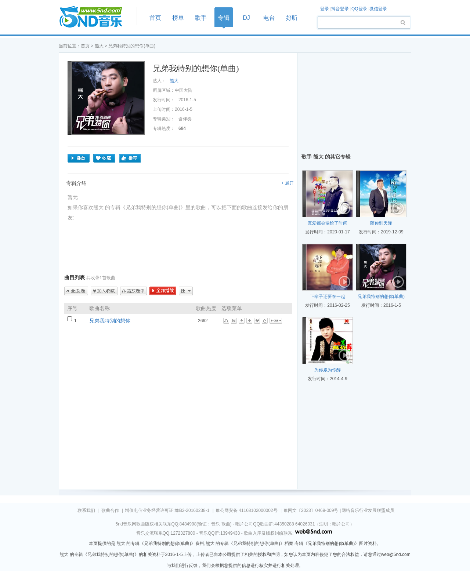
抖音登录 (340, 8)
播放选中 (133, 291)
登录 (324, 8)
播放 (79, 158)
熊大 (100, 45)
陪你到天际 (381, 223)
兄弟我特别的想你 (109, 321)
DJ (246, 18)
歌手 (201, 18)
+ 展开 (287, 183)
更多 (186, 291)
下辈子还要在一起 (327, 296)
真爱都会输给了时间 (327, 223)
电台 (269, 18)
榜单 (178, 18)
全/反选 (76, 291)
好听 (292, 18)
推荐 (130, 158)
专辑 (223, 18)
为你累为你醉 (327, 369)
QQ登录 (359, 8)
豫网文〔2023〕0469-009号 (310, 510)
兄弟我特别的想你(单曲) (381, 296)
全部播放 (162, 291)
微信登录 (378, 8)
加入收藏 (104, 291)
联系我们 (86, 510)
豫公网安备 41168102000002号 (247, 510)
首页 (95, 17)
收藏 (104, 158)
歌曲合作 (110, 510)
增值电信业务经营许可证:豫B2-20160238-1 (167, 510)
